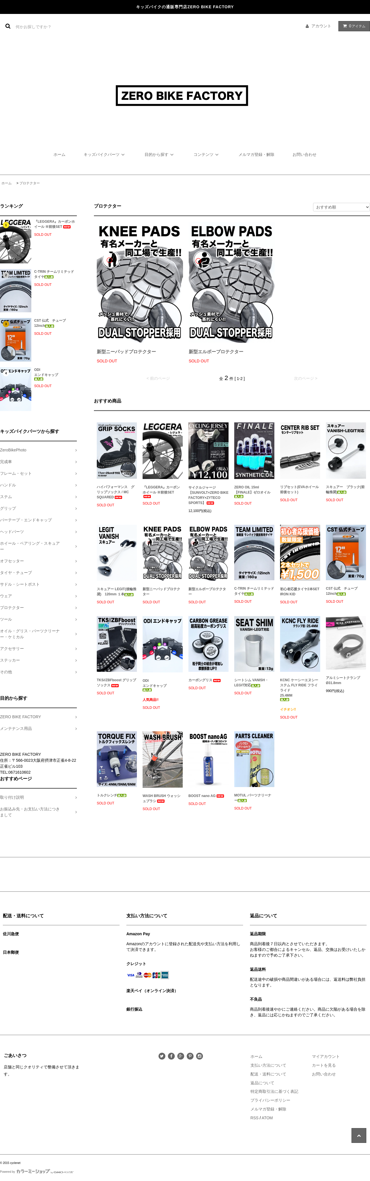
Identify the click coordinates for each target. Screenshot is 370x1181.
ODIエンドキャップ (46, 374)
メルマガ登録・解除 (256, 154)
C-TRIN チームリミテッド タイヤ (55, 274)
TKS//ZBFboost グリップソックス (116, 682)
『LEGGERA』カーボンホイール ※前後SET (54, 224)
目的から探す (160, 154)
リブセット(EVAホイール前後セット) (299, 489)
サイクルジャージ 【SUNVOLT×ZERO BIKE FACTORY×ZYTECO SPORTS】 (208, 495)
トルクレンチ (111, 795)
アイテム (352, 26)
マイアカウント (326, 1056)
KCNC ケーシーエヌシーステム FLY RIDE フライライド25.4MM (299, 689)
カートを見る (324, 1065)
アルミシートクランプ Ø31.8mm (343, 680)
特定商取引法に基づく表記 (274, 1091)
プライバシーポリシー (270, 1100)
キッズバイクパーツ (105, 154)
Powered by (36, 1171)
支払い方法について (268, 1065)
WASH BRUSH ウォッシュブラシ (161, 798)
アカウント (321, 26)
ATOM (267, 1118)
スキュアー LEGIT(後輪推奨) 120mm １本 (116, 591)
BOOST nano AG (206, 796)
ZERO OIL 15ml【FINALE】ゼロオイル (252, 491)
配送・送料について (268, 1074)
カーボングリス (204, 680)
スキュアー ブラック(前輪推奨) (345, 489)
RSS (254, 1118)
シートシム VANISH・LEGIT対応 (251, 682)
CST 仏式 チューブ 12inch (51, 323)
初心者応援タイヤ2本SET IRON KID (299, 591)
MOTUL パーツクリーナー (252, 797)
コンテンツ (207, 154)
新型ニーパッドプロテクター (126, 351)
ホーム (59, 154)
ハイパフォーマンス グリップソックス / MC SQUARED (115, 492)
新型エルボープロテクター (216, 351)
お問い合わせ (304, 154)
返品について (262, 1083)
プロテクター (29, 183)
